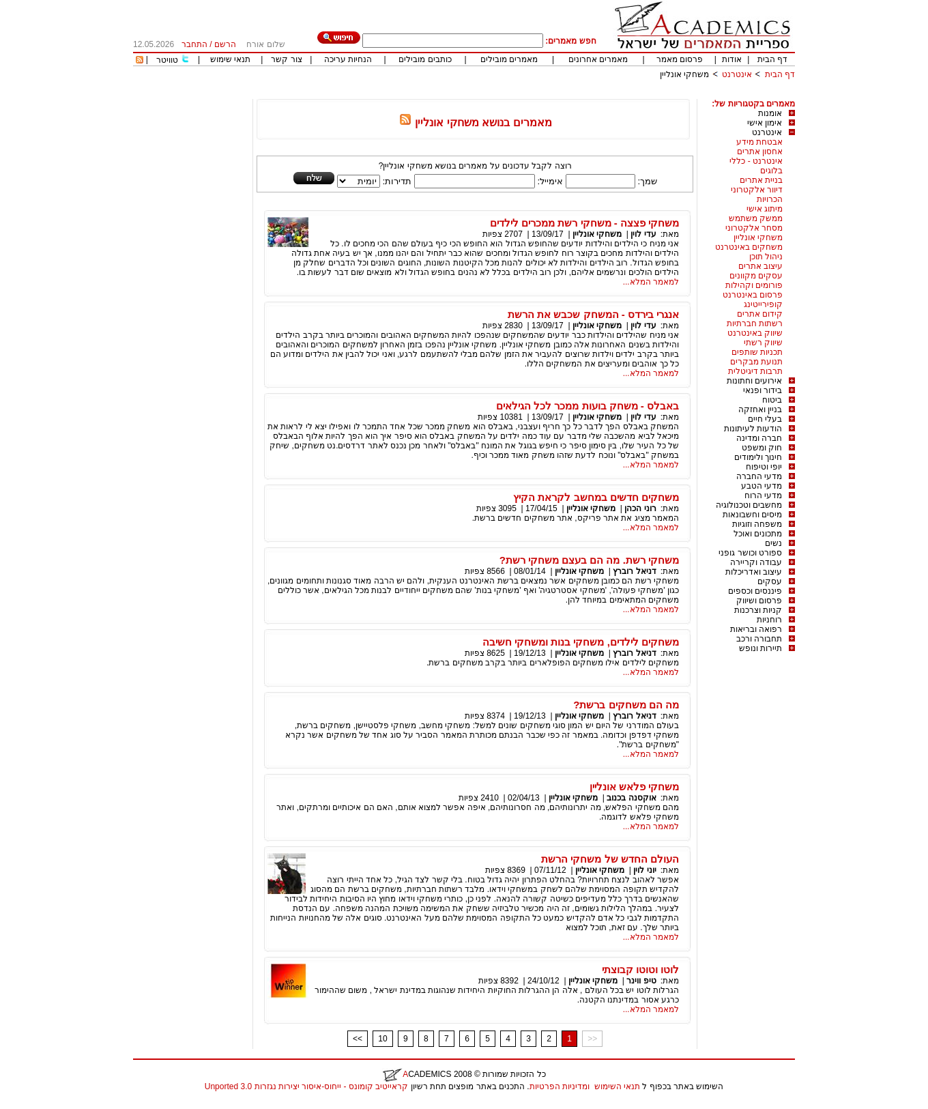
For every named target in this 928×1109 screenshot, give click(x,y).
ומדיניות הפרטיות (560, 1086)
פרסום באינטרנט (753, 295)
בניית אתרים (761, 180)
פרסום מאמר (679, 59)
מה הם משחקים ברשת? (626, 704)
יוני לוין (644, 870)
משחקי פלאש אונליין (634, 786)
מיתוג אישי (764, 209)
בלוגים (771, 170)
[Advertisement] (546, 94)
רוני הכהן (640, 508)
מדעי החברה (759, 476)
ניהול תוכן (766, 256)
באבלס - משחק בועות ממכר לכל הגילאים (587, 406)
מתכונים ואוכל (758, 533)
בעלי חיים (765, 419)
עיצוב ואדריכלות (753, 572)
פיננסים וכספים (755, 591)
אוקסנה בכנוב (631, 798)
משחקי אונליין (684, 74)
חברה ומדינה (759, 438)
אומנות (770, 113)
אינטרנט (737, 74)
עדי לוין (643, 234)
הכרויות (770, 199)
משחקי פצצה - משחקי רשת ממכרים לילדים (584, 223)
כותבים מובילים (424, 59)
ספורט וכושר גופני (750, 553)
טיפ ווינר (641, 980)
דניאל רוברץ (634, 571)
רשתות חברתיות (755, 323)
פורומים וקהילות (754, 285)
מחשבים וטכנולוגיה (749, 505)
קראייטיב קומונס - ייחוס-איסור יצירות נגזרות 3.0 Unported (306, 1086)
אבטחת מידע (759, 142)
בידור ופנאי (762, 390)
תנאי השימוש (617, 1086)
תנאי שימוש (230, 59)
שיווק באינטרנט (755, 333)
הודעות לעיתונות (753, 428)
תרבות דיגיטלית (755, 371)
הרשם (225, 44)
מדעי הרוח (763, 495)
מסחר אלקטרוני (754, 228)
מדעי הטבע (761, 486)
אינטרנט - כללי (756, 161)
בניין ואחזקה (760, 409)
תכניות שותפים (757, 352)
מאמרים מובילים (509, 59)
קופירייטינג (763, 304)
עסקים (769, 581)
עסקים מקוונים (756, 275)
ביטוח (772, 400)
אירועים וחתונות (754, 381)
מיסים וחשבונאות (752, 514)
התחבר (194, 44)
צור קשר (286, 59)
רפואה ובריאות (756, 629)
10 (382, 1038)
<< (357, 1038)
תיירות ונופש (760, 648)
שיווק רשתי (763, 342)
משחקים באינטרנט (749, 247)
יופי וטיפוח (764, 467)
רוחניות (769, 619)
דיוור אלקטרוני (757, 190)
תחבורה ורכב (759, 639)
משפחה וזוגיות (757, 524)
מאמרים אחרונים (598, 59)
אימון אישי (764, 123)
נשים (773, 543)
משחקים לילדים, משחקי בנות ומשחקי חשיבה (580, 642)
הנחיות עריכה (348, 59)
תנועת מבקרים (756, 361)
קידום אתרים (760, 314)
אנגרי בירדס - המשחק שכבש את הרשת (593, 314)
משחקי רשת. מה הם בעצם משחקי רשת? (589, 560)
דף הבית (772, 59)
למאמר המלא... (651, 282)
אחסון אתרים (760, 151)
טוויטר (167, 60)
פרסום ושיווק (759, 600)
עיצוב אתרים (760, 266)
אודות (732, 59)
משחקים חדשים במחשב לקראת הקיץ (596, 497)
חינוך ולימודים (758, 457)
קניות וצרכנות (758, 610)
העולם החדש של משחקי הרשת (610, 859)
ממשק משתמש (756, 218)
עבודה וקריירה (756, 562)
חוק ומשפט (762, 447)
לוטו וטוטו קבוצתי (640, 969)
